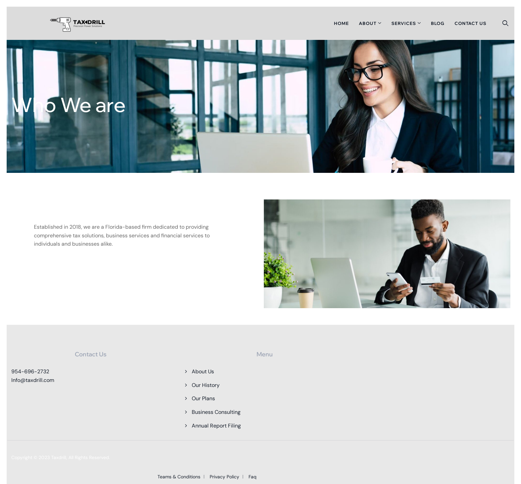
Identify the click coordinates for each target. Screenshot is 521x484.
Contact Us (470, 23)
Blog (438, 23)
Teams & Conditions (178, 477)
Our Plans (203, 398)
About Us (203, 371)
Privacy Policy (224, 477)
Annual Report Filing (216, 425)
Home (341, 23)
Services (403, 23)
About (367, 23)
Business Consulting (216, 412)
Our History (206, 385)
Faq (253, 477)
